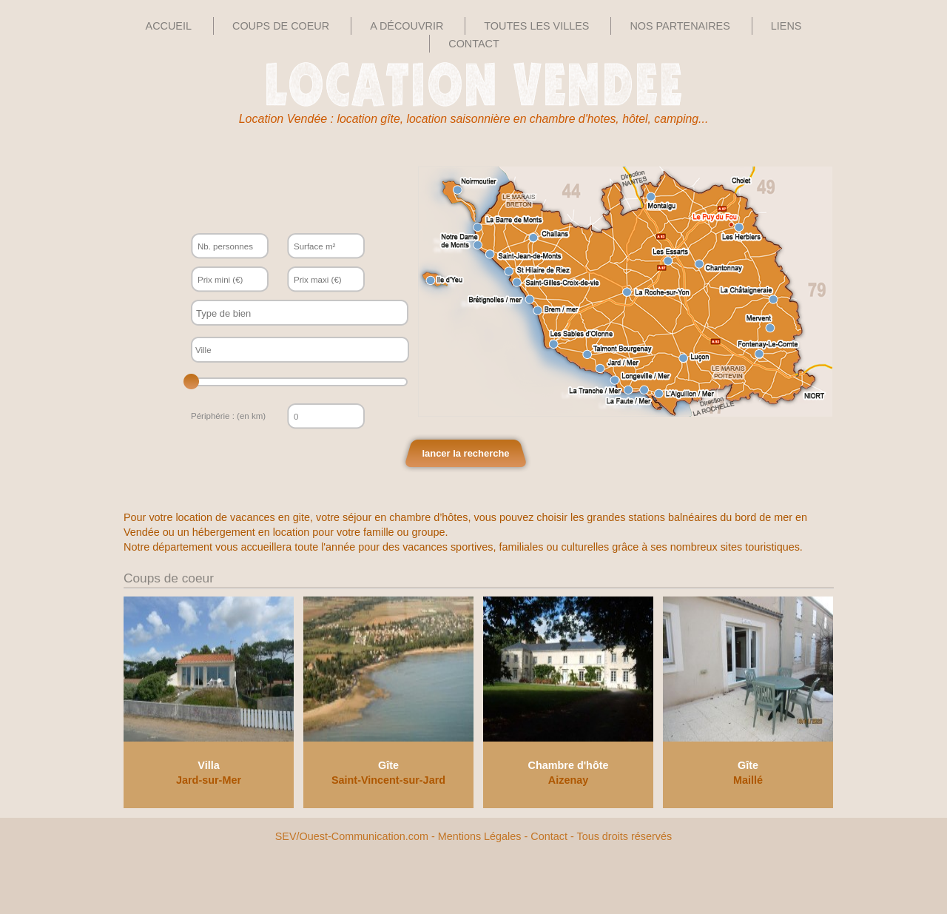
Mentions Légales (480, 836)
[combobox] (299, 313)
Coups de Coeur (280, 26)
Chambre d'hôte (568, 765)
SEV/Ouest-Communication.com (351, 836)
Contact (473, 44)
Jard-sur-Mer (208, 780)
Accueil (169, 26)
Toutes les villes (536, 26)
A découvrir (406, 26)
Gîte (388, 765)
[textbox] (286, 313)
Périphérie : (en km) (228, 415)
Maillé (748, 780)
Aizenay (568, 780)
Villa (208, 765)
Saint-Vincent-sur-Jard (388, 780)
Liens (786, 26)
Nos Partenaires (679, 26)
